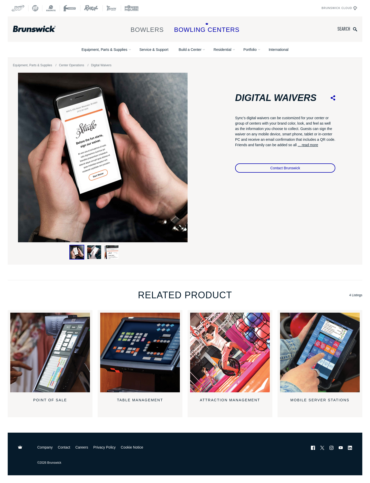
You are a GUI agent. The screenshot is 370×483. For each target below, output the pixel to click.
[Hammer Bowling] (69, 8)
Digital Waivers (101, 65)
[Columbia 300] (18, 8)
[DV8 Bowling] (35, 8)
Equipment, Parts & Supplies (104, 50)
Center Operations (71, 65)
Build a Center (190, 50)
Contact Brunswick (285, 168)
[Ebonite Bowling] (51, 8)
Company (45, 447)
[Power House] (131, 8)
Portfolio (249, 50)
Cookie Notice (132, 447)
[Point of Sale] (50, 352)
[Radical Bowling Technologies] (91, 8)
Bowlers (147, 28)
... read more (308, 145)
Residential (222, 50)
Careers (81, 447)
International (279, 50)
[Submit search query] (355, 29)
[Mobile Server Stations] (320, 352)
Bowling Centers (206, 28)
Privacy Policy (104, 447)
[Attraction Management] (230, 352)
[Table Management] (140, 352)
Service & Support (153, 50)
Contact (64, 447)
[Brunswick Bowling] (42, 29)
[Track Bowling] (111, 8)
